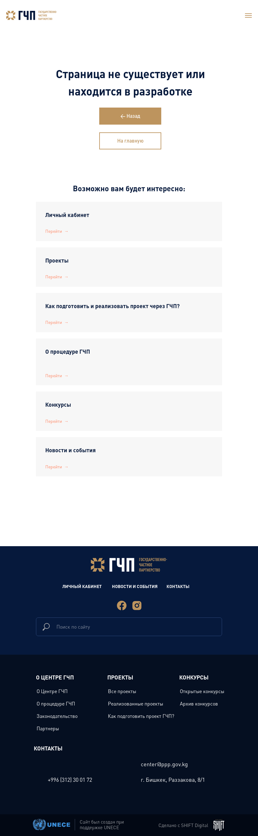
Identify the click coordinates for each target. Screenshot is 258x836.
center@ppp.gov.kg (164, 764)
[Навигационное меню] (248, 15)
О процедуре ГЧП (67, 351)
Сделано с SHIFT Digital (183, 825)
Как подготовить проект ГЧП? (141, 716)
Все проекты (122, 691)
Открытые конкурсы (202, 691)
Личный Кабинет (82, 586)
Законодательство (57, 716)
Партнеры (48, 728)
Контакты (178, 586)
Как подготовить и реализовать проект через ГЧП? (112, 305)
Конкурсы (58, 404)
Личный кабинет (67, 214)
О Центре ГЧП (52, 691)
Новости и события (70, 449)
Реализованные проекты (135, 704)
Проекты (57, 260)
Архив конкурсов (199, 704)
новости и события (135, 586)
